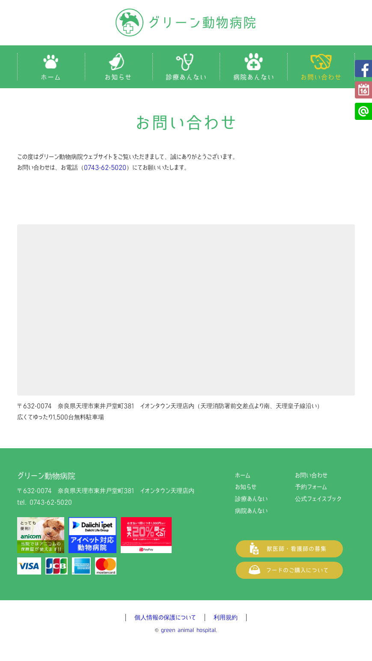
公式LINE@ (363, 111)
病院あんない (251, 511)
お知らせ (245, 487)
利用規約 (226, 617)
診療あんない (251, 499)
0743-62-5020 (105, 167)
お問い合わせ (311, 475)
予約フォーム (363, 89)
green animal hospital (188, 630)
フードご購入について (289, 570)
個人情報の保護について (165, 617)
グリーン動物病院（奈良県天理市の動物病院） (186, 22)
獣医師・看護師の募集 (289, 548)
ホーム (242, 475)
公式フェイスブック (363, 68)
